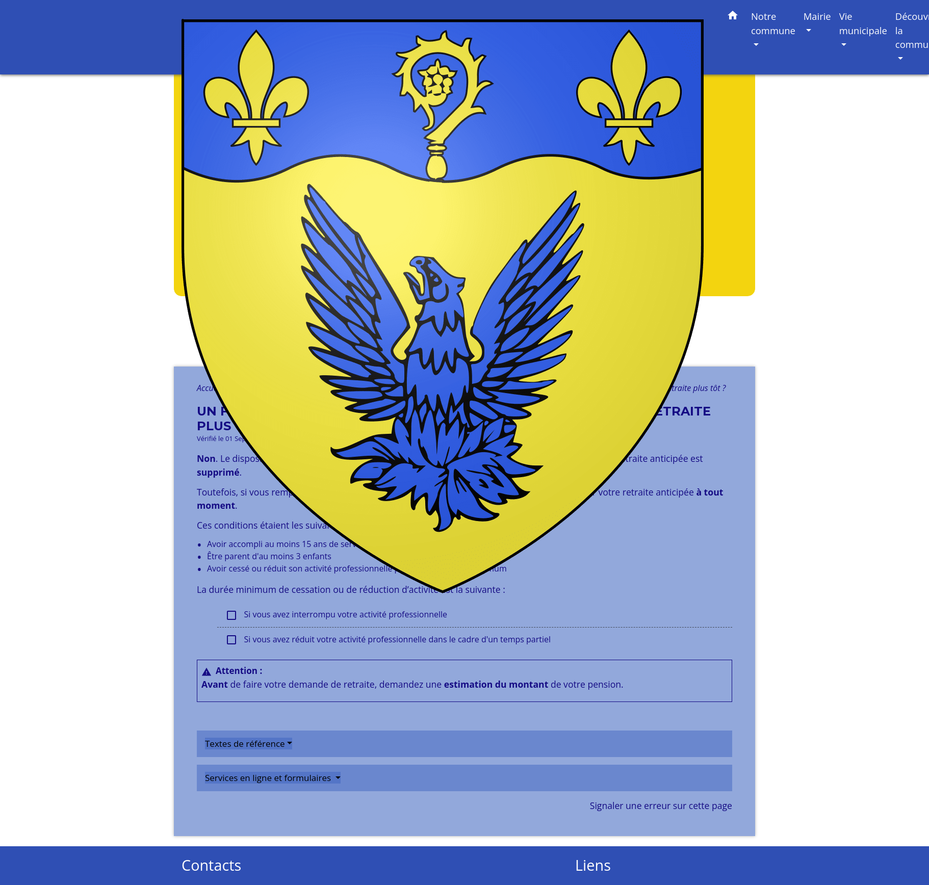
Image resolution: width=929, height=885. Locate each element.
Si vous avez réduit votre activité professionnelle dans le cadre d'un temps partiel (388, 640)
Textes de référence (245, 743)
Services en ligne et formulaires (269, 778)
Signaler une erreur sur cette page (661, 805)
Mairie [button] (817, 16)
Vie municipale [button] (863, 23)
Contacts (211, 865)
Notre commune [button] (773, 23)
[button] (732, 17)
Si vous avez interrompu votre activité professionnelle (336, 615)
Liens (593, 865)
